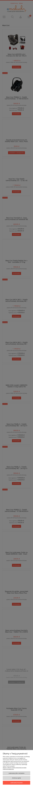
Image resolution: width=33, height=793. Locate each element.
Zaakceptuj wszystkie (16, 782)
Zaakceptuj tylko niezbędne (16, 773)
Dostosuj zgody (16, 778)
